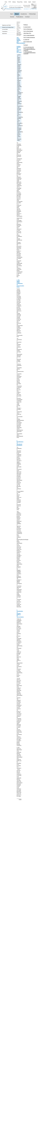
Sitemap (14, 1)
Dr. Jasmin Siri (26, 39)
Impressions (4, 33)
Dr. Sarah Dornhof (27, 27)
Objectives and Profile (6, 25)
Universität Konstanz (26, 7)
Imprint (29, 1)
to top (20, 799)
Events (12, 17)
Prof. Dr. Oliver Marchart (28, 31)
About (17, 14)
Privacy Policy (19, 1)
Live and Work (5, 29)
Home (6, 1)
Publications (19, 17)
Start (11, 14)
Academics (24, 14)
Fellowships (32, 14)
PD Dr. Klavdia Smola (28, 41)
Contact (25, 1)
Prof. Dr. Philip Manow (28, 29)
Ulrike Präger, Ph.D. (27, 33)
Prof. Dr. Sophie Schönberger (29, 37)
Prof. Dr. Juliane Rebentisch (29, 35)
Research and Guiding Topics (8, 27)
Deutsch (34, 1)
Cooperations (4, 31)
